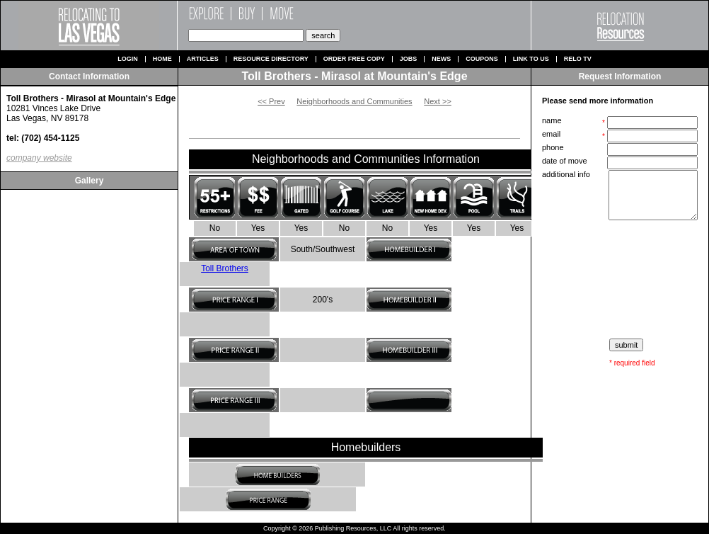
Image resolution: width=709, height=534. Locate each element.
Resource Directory (271, 59)
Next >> (437, 101)
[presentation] (621, 280)
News (441, 59)
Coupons (482, 59)
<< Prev (271, 101)
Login (127, 59)
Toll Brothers (224, 268)
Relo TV (578, 59)
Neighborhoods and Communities (354, 101)
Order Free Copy (354, 59)
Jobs (408, 59)
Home (162, 59)
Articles (203, 59)
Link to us (531, 59)
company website (39, 158)
